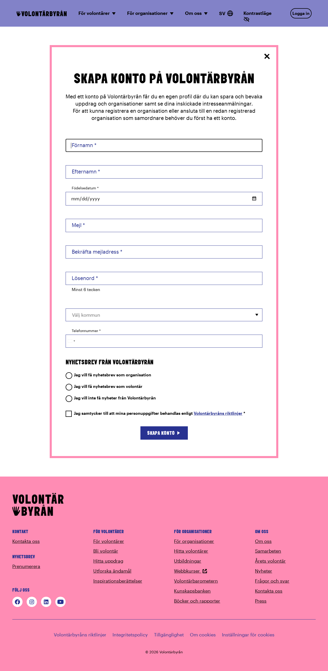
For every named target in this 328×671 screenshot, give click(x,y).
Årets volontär (270, 561)
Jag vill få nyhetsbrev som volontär (104, 386)
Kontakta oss (26, 541)
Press (260, 601)
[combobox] (164, 314)
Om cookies (203, 634)
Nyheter (263, 571)
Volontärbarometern (196, 581)
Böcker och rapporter (197, 601)
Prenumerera (26, 566)
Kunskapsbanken (192, 591)
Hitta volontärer (191, 551)
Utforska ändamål (112, 571)
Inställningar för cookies (248, 634)
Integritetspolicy (130, 634)
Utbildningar (187, 561)
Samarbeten (268, 551)
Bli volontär (105, 551)
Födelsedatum (85, 188)
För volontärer (108, 541)
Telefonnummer (86, 330)
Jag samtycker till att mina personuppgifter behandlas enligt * (155, 413)
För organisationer (194, 541)
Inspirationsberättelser (117, 581)
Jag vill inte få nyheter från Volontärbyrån (111, 398)
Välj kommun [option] (86, 315)
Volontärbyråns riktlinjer (218, 413)
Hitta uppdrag (108, 561)
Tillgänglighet (169, 634)
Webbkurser (190, 571)
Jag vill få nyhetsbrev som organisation (108, 375)
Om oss (263, 541)
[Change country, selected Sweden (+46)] (71, 341)
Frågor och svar (272, 581)
